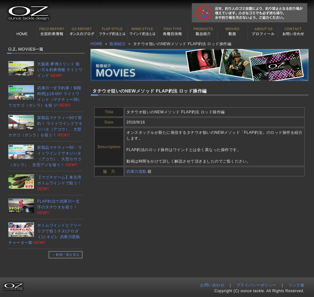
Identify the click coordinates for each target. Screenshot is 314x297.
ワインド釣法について (142, 31)
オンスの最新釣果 (82, 31)
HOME (22, 31)
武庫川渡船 (136, 171)
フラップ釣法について (112, 31)
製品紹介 (203, 31)
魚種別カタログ (172, 31)
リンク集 (296, 285)
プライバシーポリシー (256, 285)
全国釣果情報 (52, 31)
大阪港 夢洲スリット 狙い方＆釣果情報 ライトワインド (59, 70)
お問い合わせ (293, 31)
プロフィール (263, 31)
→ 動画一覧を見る (66, 254)
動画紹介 (233, 31)
